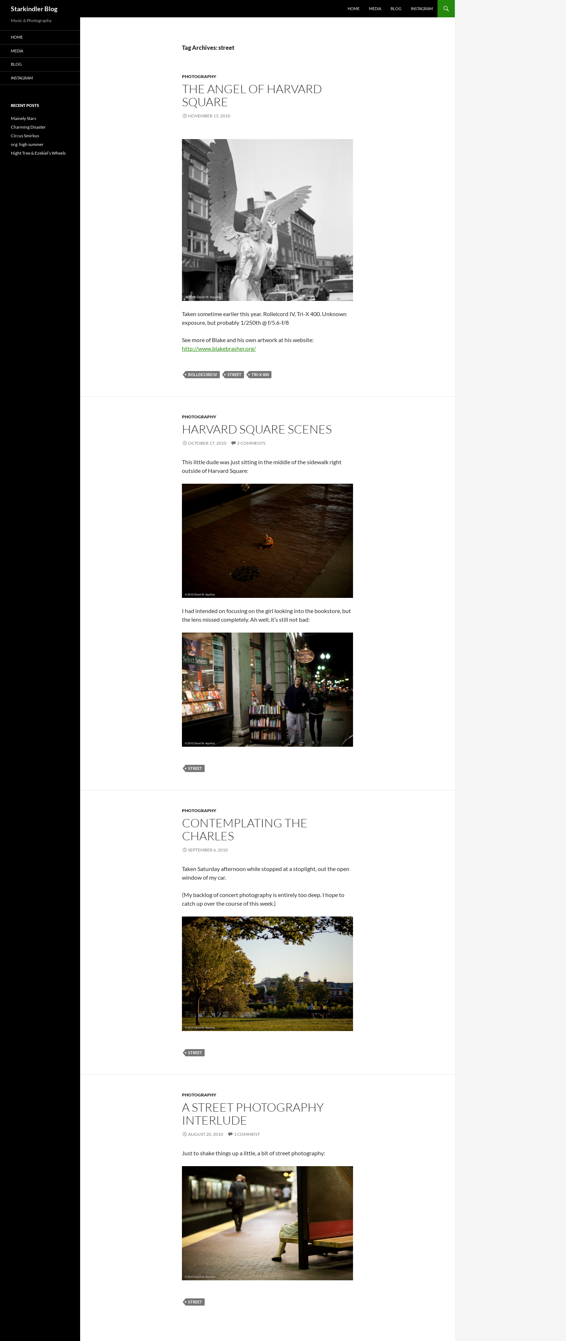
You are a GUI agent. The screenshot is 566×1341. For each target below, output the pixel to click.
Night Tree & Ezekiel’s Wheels (38, 153)
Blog (396, 8)
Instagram (422, 8)
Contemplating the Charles (245, 829)
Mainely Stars (23, 118)
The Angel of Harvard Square (252, 95)
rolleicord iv (202, 374)
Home (354, 8)
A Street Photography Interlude (253, 1113)
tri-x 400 (260, 374)
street (234, 374)
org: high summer (27, 144)
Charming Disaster (28, 127)
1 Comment (247, 1134)
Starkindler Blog (34, 9)
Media (375, 8)
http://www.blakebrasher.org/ (219, 348)
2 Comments (251, 443)
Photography (199, 76)
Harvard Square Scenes (257, 429)
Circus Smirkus (25, 135)
